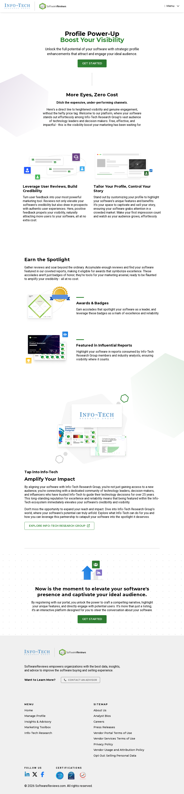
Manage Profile (35, 716)
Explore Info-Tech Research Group (59, 525)
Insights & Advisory (37, 721)
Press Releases (104, 727)
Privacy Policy (103, 744)
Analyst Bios (102, 716)
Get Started (92, 63)
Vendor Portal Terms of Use (113, 733)
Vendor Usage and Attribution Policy (119, 750)
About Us (100, 710)
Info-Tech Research (38, 733)
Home (28, 710)
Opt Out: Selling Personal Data (115, 755)
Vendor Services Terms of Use (114, 738)
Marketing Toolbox (37, 727)
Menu (171, 6)
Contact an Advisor (80, 679)
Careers (99, 721)
